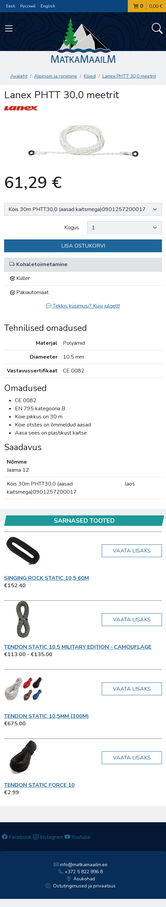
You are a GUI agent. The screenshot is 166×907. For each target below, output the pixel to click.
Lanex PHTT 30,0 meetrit (129, 76)
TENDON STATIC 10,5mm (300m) (46, 716)
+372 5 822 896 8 (80, 872)
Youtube (78, 837)
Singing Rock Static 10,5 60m (46, 578)
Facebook (17, 837)
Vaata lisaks (132, 550)
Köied (90, 76)
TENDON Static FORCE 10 (39, 785)
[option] (83, 141)
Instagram (48, 837)
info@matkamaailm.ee (81, 864)
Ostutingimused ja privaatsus (81, 886)
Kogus (71, 227)
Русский (27, 6)
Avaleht (18, 76)
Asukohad (80, 879)
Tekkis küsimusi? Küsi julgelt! (83, 306)
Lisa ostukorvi (83, 246)
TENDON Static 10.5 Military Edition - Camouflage (77, 647)
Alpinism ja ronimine (55, 76)
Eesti (10, 6)
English (48, 6)
